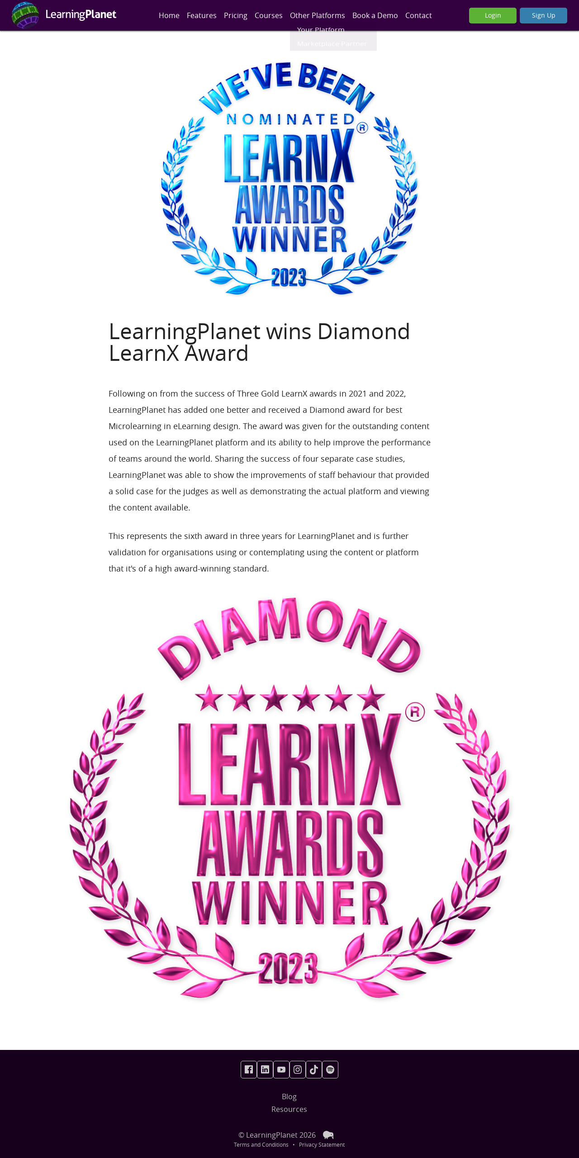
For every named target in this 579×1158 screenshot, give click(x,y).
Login (493, 15)
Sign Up (543, 15)
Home (169, 15)
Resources (289, 1109)
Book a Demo (375, 15)
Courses (269, 15)
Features (202, 15)
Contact (418, 15)
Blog (289, 1096)
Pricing (235, 15)
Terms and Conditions (261, 1144)
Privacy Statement (322, 1144)
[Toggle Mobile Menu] (156, 15)
